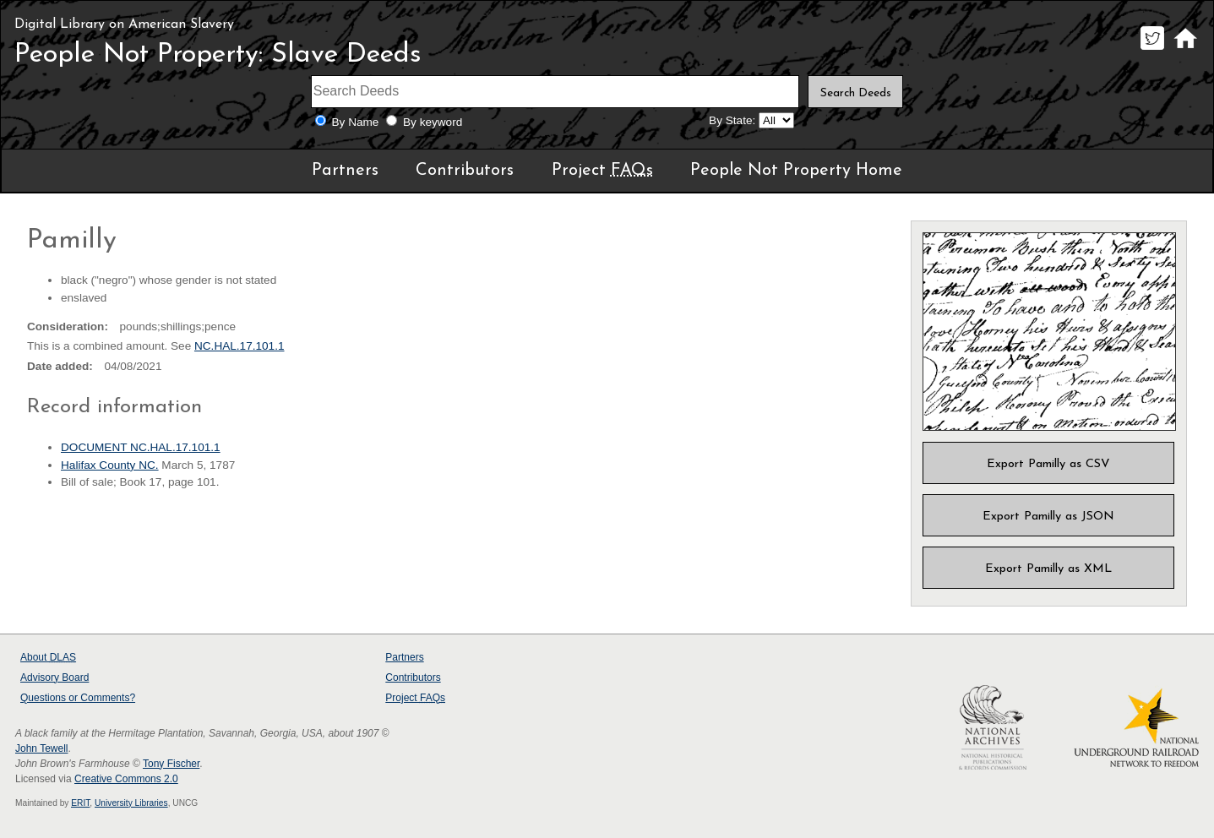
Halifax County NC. (110, 465)
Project (602, 170)
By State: (732, 120)
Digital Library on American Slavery (124, 24)
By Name (355, 122)
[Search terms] (555, 91)
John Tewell (41, 748)
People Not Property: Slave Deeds (218, 54)
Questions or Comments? (77, 698)
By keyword (432, 122)
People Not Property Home (796, 170)
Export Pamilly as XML (1048, 569)
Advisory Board (54, 677)
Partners (345, 170)
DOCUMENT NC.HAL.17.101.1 (140, 447)
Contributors (465, 170)
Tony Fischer (171, 764)
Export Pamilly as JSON (1048, 516)
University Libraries (131, 803)
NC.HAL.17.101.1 (239, 346)
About (48, 657)
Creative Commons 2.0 (126, 779)
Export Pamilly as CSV (1048, 464)
